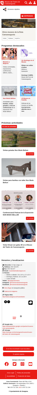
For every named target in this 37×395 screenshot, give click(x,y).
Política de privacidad (23, 373)
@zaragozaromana (13, 280)
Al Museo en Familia (26, 99)
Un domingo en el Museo (28, 61)
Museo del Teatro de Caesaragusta (12, 3)
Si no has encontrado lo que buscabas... (18, 348)
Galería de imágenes (10, 291)
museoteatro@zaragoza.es (17, 271)
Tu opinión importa (18, 354)
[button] (28, 16)
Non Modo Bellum (9, 98)
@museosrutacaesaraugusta (19, 282)
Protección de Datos (24, 376)
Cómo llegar (7, 288)
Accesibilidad (11, 376)
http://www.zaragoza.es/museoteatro (13, 297)
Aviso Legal (10, 373)
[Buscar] (26, 3)
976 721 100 (14, 387)
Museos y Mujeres (6, 62)
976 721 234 (26, 387)
